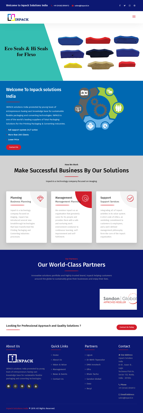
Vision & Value (60, 364)
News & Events (60, 374)
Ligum (90, 355)
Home (56, 355)
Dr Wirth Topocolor (96, 360)
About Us (57, 360)
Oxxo (89, 383)
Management (59, 369)
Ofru (89, 369)
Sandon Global (94, 379)
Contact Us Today (127, 327)
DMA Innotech (94, 364)
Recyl (89, 388)
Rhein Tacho (93, 374)
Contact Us (13, 147)
